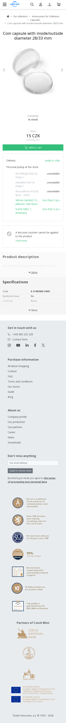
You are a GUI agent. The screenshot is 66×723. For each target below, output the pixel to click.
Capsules (35, 19)
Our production (16, 422)
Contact (12, 371)
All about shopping (18, 366)
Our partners (15, 427)
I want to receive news (20, 470)
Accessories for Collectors (45, 16)
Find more (21, 240)
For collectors (21, 16)
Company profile (17, 416)
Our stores (14, 386)
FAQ (10, 376)
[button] (7, 70)
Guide (11, 391)
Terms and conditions (20, 381)
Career (11, 432)
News (11, 437)
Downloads (14, 442)
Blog (10, 397)
